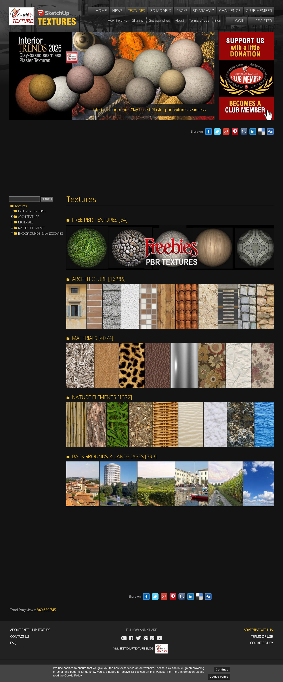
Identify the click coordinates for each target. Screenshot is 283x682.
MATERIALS (25, 222)
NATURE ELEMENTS (31, 228)
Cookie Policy (261, 643)
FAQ (13, 643)
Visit (140, 648)
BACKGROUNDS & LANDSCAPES (40, 234)
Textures (21, 206)
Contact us (19, 636)
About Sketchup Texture (30, 630)
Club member (259, 10)
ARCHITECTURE (28, 217)
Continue (222, 669)
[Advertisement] (90, 159)
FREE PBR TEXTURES (32, 211)
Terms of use (262, 636)
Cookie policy (218, 676)
